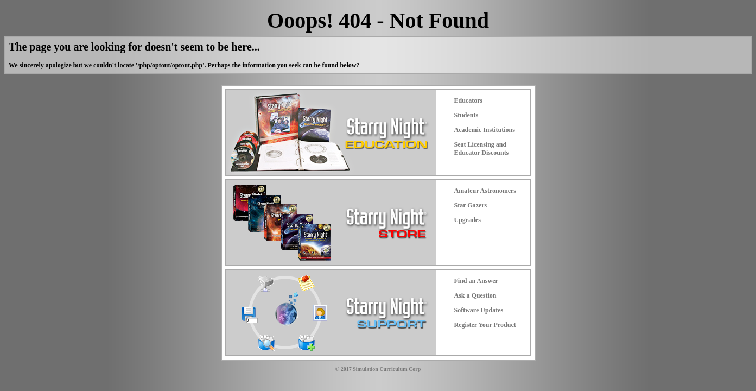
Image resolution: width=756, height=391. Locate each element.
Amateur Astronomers (485, 190)
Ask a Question (475, 295)
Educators (468, 100)
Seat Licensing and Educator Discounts (481, 148)
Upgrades (467, 220)
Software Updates (479, 310)
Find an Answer (476, 281)
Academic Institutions (484, 130)
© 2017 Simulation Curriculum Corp (378, 369)
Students (466, 115)
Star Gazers (470, 205)
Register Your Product (485, 325)
